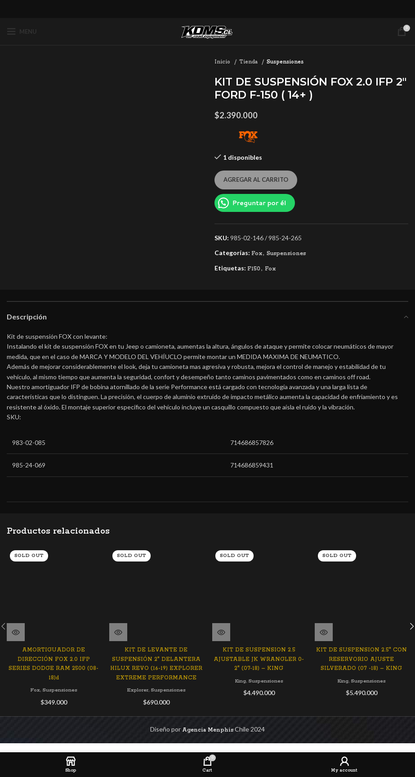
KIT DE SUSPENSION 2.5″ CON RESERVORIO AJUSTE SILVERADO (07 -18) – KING (361, 659)
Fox (256, 253)
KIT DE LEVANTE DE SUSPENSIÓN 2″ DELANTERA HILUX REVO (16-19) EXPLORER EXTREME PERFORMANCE (156, 637)
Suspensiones (285, 61)
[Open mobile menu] (21, 31)
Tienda (249, 61)
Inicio (223, 61)
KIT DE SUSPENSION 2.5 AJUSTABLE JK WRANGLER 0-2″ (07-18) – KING (259, 659)
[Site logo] (207, 31)
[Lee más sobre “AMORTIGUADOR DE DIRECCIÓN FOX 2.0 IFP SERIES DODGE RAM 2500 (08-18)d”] (16, 632)
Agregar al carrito (255, 179)
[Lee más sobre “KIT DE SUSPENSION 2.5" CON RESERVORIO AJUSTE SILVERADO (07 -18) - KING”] (324, 632)
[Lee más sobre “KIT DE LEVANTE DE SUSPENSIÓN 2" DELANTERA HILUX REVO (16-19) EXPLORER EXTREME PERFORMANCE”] (118, 601)
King (238, 680)
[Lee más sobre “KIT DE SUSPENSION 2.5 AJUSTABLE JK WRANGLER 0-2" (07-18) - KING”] (221, 632)
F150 (253, 268)
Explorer (136, 668)
